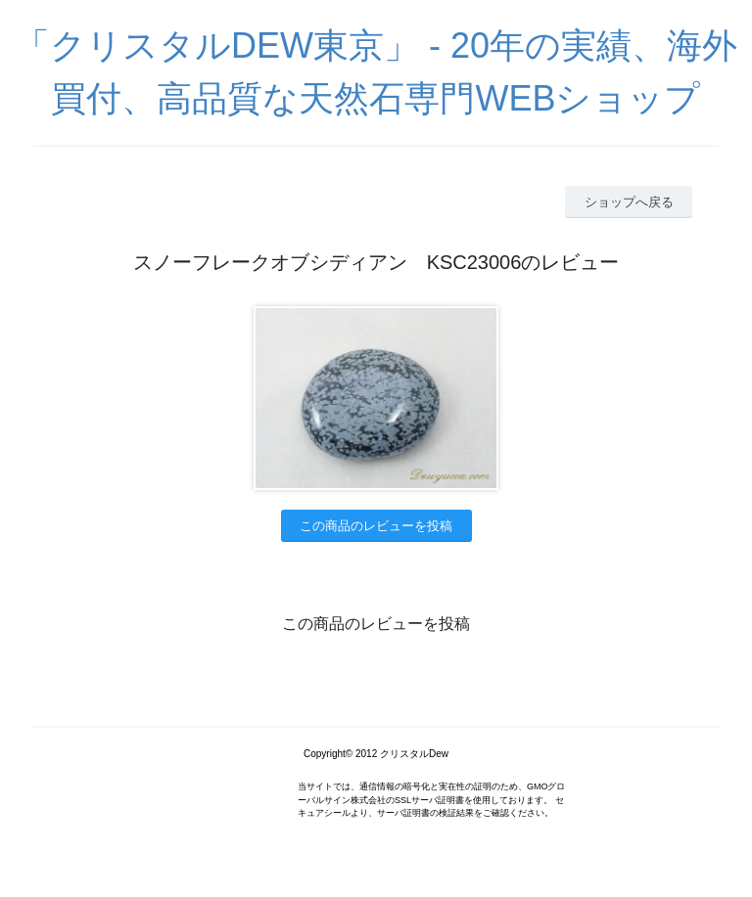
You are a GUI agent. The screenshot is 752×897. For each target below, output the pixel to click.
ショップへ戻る (629, 202)
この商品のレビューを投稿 (376, 525)
